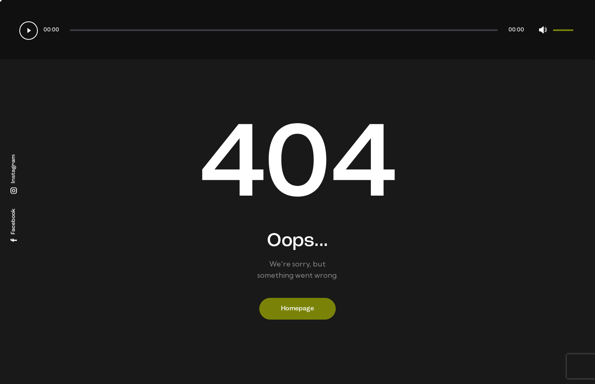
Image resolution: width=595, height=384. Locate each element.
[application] (297, 29)
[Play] (28, 30)
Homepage (297, 309)
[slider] (284, 30)
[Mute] (542, 29)
